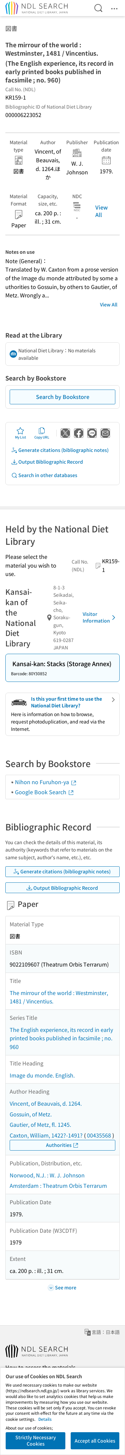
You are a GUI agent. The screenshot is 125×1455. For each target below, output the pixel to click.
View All (101, 211)
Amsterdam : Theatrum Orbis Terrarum (58, 1185)
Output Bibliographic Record (47, 461)
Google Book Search (44, 792)
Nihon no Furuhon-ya (46, 782)
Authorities (62, 1145)
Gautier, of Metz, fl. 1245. (40, 1124)
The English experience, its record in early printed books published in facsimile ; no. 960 (61, 1038)
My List (20, 433)
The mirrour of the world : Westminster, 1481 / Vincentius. (59, 997)
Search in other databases (44, 475)
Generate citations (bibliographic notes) (60, 450)
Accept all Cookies (95, 1440)
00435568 (99, 1135)
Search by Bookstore (62, 397)
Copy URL (41, 433)
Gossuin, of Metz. (31, 1114)
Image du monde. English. (42, 1075)
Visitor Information (100, 617)
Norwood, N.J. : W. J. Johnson (47, 1175)
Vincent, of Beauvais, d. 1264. (46, 1103)
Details (45, 1419)
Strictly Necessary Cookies (35, 1440)
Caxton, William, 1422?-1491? (46, 1135)
